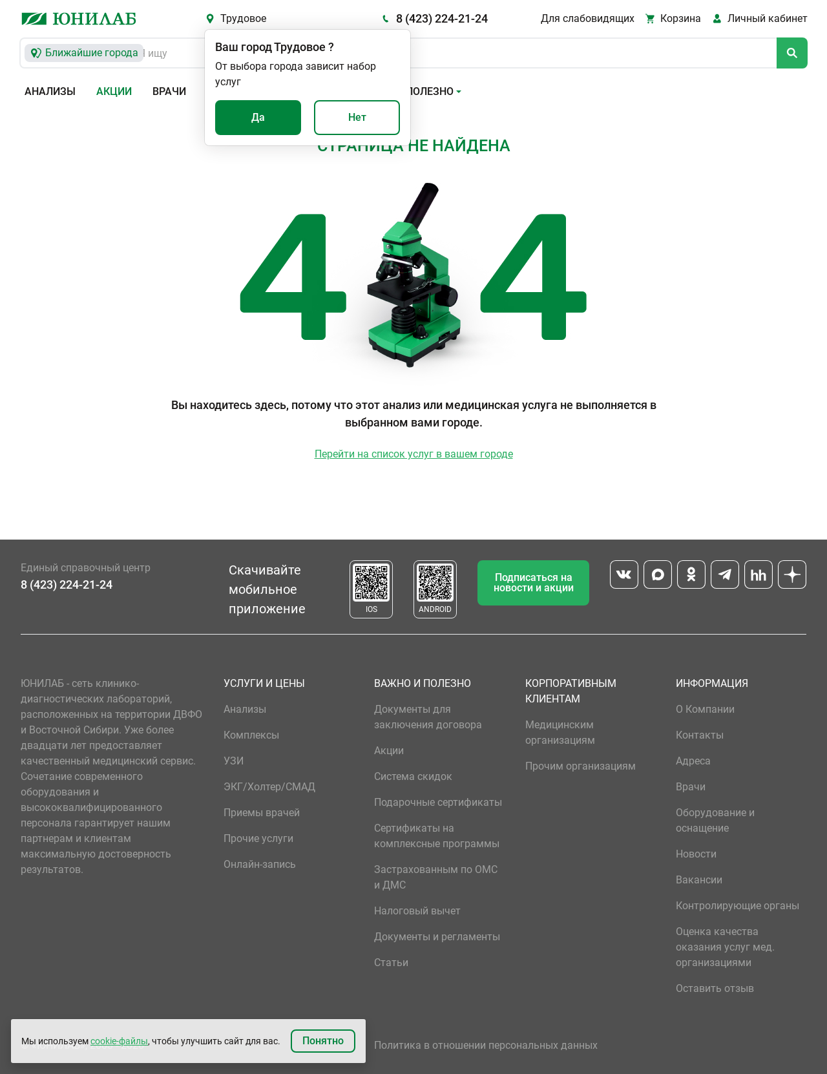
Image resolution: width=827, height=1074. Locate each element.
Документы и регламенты (437, 937)
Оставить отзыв (715, 988)
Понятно (323, 1041)
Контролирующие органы (737, 906)
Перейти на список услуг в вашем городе (414, 454)
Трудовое (243, 18)
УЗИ (234, 761)
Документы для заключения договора (428, 717)
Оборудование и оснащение (715, 820)
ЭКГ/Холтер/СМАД (269, 787)
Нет (357, 117)
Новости (696, 854)
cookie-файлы (119, 1041)
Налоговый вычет (417, 911)
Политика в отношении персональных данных (486, 1045)
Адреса (693, 761)
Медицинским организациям (560, 732)
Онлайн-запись (260, 864)
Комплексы (251, 735)
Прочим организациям (580, 766)
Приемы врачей (262, 812)
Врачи (169, 91)
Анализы (50, 91)
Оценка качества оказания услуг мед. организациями (725, 947)
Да (258, 117)
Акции (114, 91)
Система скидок (413, 776)
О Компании (705, 709)
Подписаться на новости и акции (534, 582)
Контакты (700, 735)
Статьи (391, 962)
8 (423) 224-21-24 (442, 18)
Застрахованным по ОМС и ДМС (435, 877)
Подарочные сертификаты (438, 802)
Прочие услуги (258, 838)
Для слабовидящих (587, 18)
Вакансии (699, 880)
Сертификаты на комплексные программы (436, 836)
